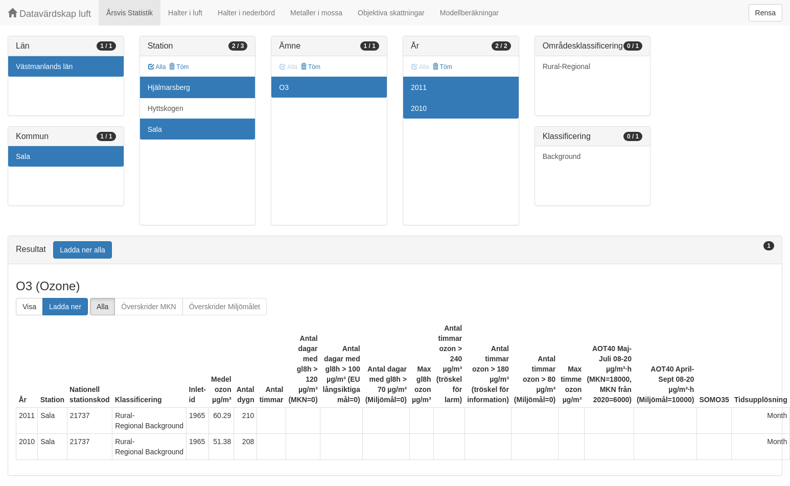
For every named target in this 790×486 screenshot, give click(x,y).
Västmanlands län (44, 66)
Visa (29, 307)
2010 (419, 108)
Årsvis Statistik (129, 13)
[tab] (395, 250)
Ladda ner (65, 307)
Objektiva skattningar (391, 13)
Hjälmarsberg (169, 87)
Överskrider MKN (148, 307)
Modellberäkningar (469, 13)
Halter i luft (185, 13)
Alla (157, 67)
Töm (179, 67)
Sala (23, 156)
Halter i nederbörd (246, 13)
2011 (419, 87)
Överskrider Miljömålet (224, 307)
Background (562, 156)
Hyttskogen (165, 108)
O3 (284, 87)
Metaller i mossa (316, 13)
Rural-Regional (566, 66)
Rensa (765, 13)
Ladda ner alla (82, 250)
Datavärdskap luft (49, 13)
